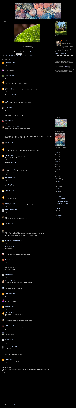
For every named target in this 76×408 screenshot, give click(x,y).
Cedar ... (7, 75)
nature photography (24, 55)
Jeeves (6, 306)
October (59, 183)
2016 (57, 166)
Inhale (58, 193)
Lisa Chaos (30, 51)
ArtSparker (7, 319)
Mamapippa (7, 184)
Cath (6, 223)
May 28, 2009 (14, 346)
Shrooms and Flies (60, 199)
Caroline (7, 246)
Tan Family (7, 177)
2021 (57, 157)
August (59, 186)
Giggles (6, 299)
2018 (57, 162)
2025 (57, 152)
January (59, 215)
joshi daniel (7, 353)
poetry (30, 55)
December (60, 179)
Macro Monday (37, 51)
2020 (57, 159)
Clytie (6, 69)
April (58, 210)
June (59, 189)
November (60, 181)
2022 (57, 156)
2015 (57, 168)
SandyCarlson (8, 101)
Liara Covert (7, 135)
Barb (6, 120)
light (9, 55)
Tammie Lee (7, 230)
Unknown (7, 62)
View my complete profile (60, 53)
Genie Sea (7, 203)
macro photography (15, 55)
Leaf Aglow (59, 194)
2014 (57, 169)
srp (6, 88)
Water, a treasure (60, 205)
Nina (6, 155)
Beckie (6, 265)
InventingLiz (7, 81)
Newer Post (4, 402)
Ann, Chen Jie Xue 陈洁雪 (10, 169)
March (59, 212)
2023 (57, 154)
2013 (57, 171)
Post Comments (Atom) (11, 404)
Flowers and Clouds (61, 198)
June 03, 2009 (12, 359)
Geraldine (7, 253)
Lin (6, 107)
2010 (57, 176)
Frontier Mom (8, 332)
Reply (6, 65)
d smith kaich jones (9, 126)
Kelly (6, 142)
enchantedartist (8, 209)
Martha (6, 287)
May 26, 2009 (18, 169)
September (60, 184)
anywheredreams (8, 196)
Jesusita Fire (59, 206)
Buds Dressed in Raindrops (62, 201)
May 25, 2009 (12, 62)
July (58, 188)
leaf (6, 55)
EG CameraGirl (8, 259)
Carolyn (6, 325)
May (58, 191)
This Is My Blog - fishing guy (11, 240)
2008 (57, 217)
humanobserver (8, 346)
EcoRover (7, 280)
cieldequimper (8, 274)
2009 (57, 178)
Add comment (5, 364)
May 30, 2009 (12, 353)
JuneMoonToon (8, 339)
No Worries (59, 196)
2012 (57, 173)
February (59, 213)
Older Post (50, 402)
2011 (57, 174)
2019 (57, 161)
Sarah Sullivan (8, 148)
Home (27, 402)
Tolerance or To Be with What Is (63, 203)
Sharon (6, 190)
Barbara (6, 216)
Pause (58, 208)
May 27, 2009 (12, 312)
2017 (57, 164)
